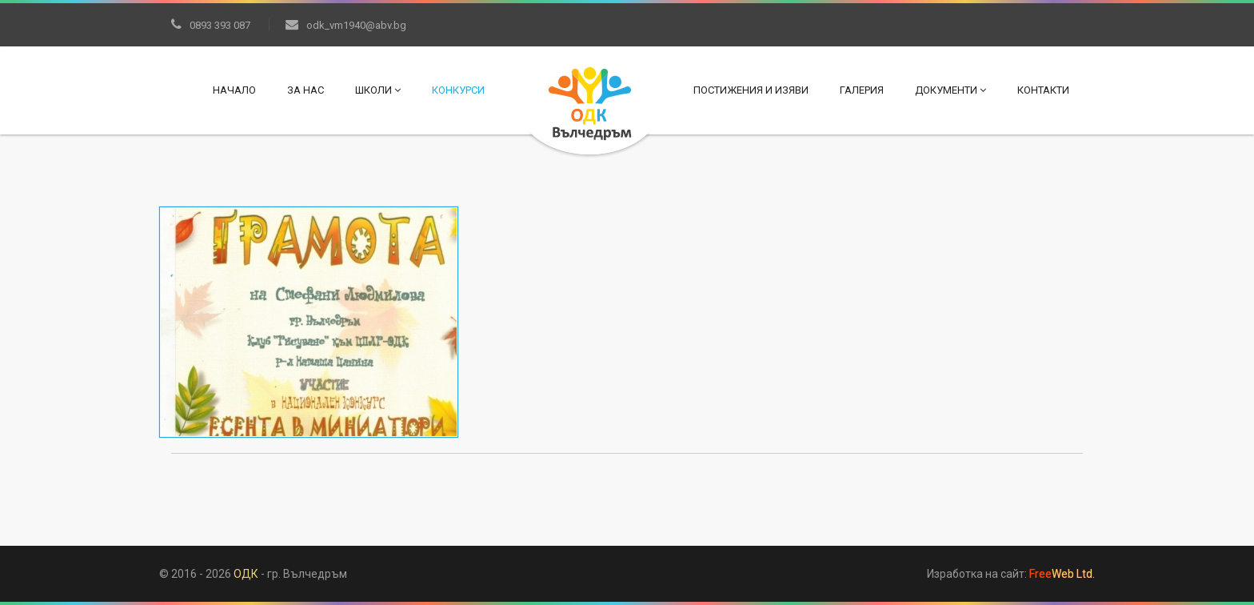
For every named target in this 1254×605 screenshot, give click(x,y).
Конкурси (458, 90)
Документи (950, 90)
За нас (305, 90)
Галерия (862, 90)
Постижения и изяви (751, 90)
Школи (378, 90)
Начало (234, 90)
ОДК (246, 573)
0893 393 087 (210, 25)
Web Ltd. (1062, 573)
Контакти (1043, 90)
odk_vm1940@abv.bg (346, 25)
